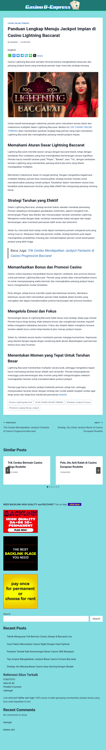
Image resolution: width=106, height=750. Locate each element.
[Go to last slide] (8, 470)
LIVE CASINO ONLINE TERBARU (49, 402)
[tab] (47, 487)
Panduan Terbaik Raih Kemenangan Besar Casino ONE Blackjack (40, 651)
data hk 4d (8, 683)
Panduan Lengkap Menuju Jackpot (24, 408)
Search (6, 614)
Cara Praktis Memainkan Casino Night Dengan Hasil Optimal (38, 644)
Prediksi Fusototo (12, 686)
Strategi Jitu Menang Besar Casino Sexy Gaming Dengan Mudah (40, 666)
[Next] (98, 470)
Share (40, 56)
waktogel (8, 690)
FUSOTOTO (9, 679)
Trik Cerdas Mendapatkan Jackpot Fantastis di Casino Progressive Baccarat (27, 427)
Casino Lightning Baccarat (20, 402)
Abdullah (14, 42)
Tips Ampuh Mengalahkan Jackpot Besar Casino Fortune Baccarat (41, 659)
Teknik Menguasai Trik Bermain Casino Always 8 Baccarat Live (39, 636)
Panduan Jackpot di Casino (79, 402)
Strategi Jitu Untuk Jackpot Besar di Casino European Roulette (79, 427)
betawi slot (9, 729)
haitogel (7, 722)
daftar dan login (26, 697)
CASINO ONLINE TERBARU (18, 23)
